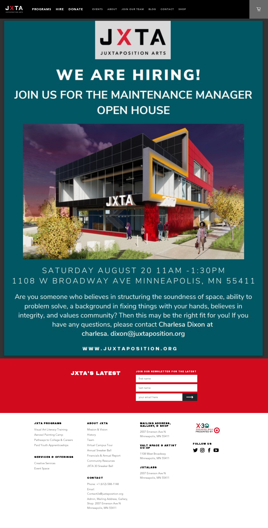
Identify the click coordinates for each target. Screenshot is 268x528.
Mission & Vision (97, 429)
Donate (75, 9)
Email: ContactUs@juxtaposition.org (105, 491)
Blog (152, 9)
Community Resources (101, 461)
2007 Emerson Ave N (153, 432)
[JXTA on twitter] (195, 450)
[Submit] (189, 397)
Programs (41, 9)
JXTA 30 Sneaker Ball (100, 466)
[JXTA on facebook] (209, 450)
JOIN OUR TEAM (133, 9)
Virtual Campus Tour (100, 445)
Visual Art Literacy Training (50, 429)
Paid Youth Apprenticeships (51, 445)
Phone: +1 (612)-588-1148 (103, 484)
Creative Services (44, 463)
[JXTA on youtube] (216, 450)
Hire (60, 9)
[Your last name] (166, 388)
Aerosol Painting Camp (48, 435)
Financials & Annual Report (103, 455)
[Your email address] (159, 397)
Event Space (41, 468)
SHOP (182, 9)
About (112, 9)
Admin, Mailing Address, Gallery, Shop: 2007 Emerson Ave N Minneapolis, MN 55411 (107, 504)
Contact (167, 9)
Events (97, 9)
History (91, 435)
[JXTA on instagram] (202, 450)
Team (90, 440)
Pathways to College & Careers (53, 440)
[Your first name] (166, 378)
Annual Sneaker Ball (99, 450)
